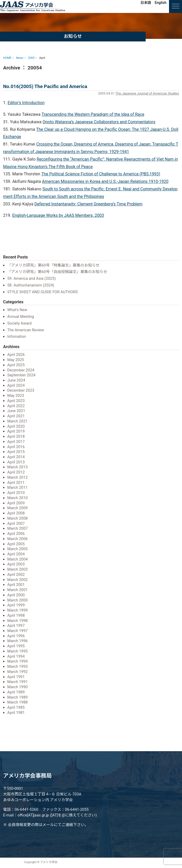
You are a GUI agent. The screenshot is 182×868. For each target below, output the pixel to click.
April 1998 (16, 615)
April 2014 (16, 457)
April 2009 (16, 503)
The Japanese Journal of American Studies (147, 93)
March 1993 (17, 666)
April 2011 (16, 482)
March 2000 (17, 600)
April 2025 (16, 365)
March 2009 (17, 508)
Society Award (19, 323)
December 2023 (20, 390)
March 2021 (17, 421)
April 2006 (16, 533)
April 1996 (16, 636)
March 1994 (17, 661)
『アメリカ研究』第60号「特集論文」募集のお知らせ (53, 265)
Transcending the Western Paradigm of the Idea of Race (93, 114)
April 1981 (16, 712)
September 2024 (21, 375)
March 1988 (17, 702)
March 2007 (17, 528)
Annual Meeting (20, 316)
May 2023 (15, 395)
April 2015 (16, 451)
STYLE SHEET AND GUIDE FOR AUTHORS (42, 292)
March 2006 (17, 538)
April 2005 (16, 544)
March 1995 (17, 651)
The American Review (25, 330)
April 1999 (16, 605)
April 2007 (16, 523)
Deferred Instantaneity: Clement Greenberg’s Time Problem (89, 204)
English (160, 3)
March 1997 (17, 630)
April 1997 (16, 625)
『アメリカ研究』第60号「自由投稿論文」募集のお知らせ (57, 271)
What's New (17, 309)
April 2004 (16, 554)
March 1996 (17, 641)
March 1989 (17, 697)
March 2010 (17, 498)
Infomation (16, 336)
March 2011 (17, 487)
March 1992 (17, 671)
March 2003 (17, 569)
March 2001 (17, 589)
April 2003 (16, 564)
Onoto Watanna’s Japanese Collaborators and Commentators (99, 121)
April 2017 (16, 441)
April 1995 (16, 646)
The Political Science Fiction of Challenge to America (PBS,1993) (100, 173)
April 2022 (16, 406)
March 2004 (17, 559)
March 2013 (17, 467)
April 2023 (16, 400)
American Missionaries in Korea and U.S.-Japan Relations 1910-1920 (105, 181)
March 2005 (17, 549)
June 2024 (16, 380)
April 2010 (16, 492)
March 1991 (17, 681)
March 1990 (17, 687)
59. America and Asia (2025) (31, 278)
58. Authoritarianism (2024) (30, 285)
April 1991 (16, 677)
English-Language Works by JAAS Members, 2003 (58, 215)
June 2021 (16, 410)
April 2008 (16, 513)
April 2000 (16, 595)
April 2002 (16, 574)
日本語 (145, 3)
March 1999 (17, 610)
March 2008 (17, 518)
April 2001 (16, 584)
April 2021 (16, 416)
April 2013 (16, 462)
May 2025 (15, 359)
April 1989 (16, 692)
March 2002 (17, 579)
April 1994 (16, 656)
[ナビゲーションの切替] (175, 6)
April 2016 (16, 446)
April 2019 (16, 431)
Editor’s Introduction (26, 102)
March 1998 (17, 620)
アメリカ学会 (32, 6)
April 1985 (16, 707)
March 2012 (17, 477)
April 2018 (16, 436)
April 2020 (16, 426)
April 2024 (16, 385)
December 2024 (20, 370)
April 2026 (16, 354)
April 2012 (16, 472)
